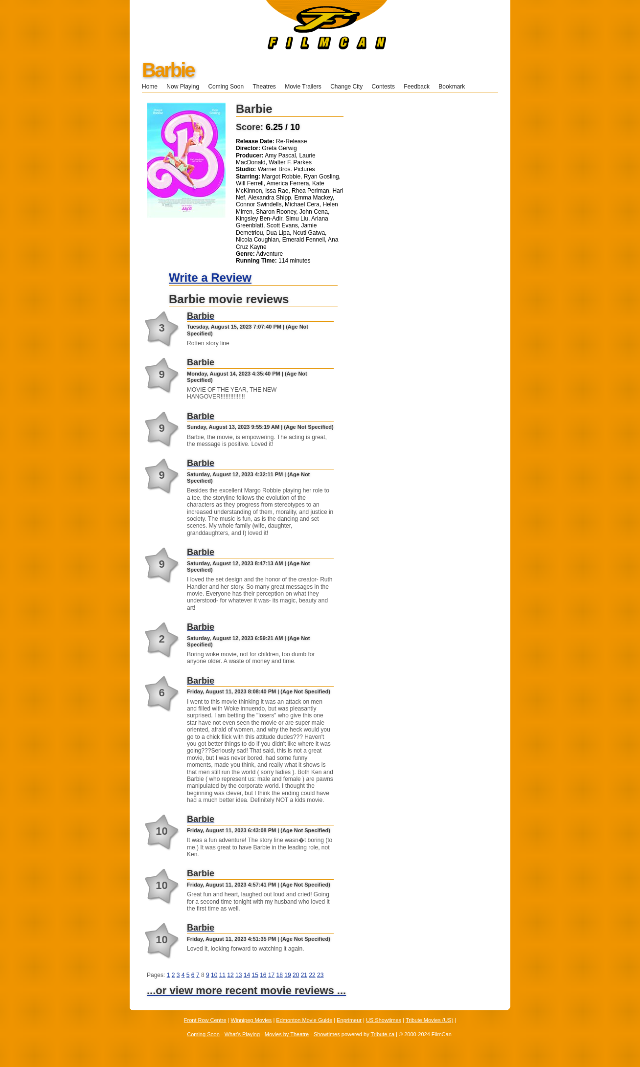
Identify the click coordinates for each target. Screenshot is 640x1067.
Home (150, 86)
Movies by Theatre (287, 1034)
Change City (346, 86)
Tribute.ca (383, 1034)
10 (214, 975)
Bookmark (454, 86)
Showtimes (327, 1034)
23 (320, 975)
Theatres (263, 86)
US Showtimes (383, 1020)
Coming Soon (226, 86)
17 (271, 975)
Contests (383, 86)
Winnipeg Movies (251, 1020)
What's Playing (242, 1034)
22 (312, 975)
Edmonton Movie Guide (304, 1020)
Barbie (168, 70)
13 (238, 975)
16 (263, 975)
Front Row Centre (205, 1020)
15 (254, 975)
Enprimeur (349, 1020)
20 (296, 975)
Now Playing (182, 86)
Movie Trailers (303, 86)
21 (304, 975)
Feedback (417, 86)
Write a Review (210, 277)
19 (287, 975)
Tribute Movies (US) (429, 1020)
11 (222, 975)
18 (279, 975)
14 (247, 975)
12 (230, 975)
